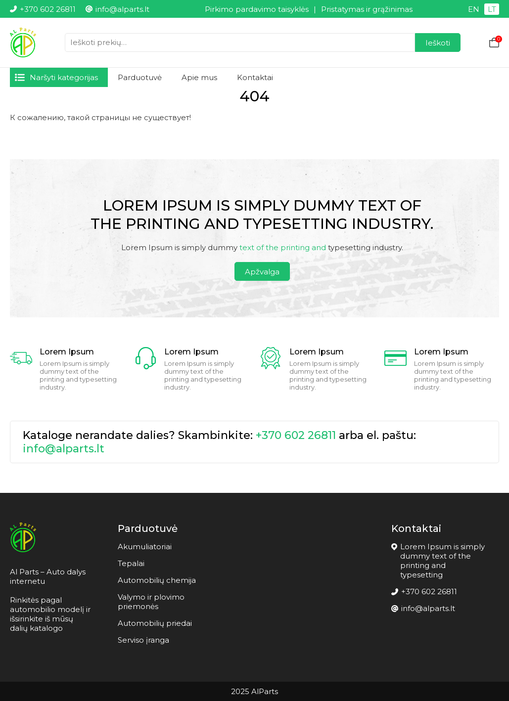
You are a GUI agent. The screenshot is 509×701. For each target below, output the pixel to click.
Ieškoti (437, 42)
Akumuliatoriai (145, 546)
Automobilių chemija (157, 580)
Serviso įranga (143, 640)
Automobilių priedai (155, 623)
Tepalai (131, 563)
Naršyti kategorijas (64, 77)
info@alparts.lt (63, 448)
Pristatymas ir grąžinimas (367, 9)
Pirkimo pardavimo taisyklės (257, 9)
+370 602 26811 (296, 435)
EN (473, 9)
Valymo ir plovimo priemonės (151, 601)
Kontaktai (255, 77)
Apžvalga (262, 271)
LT (492, 9)
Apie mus (199, 77)
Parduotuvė (140, 77)
